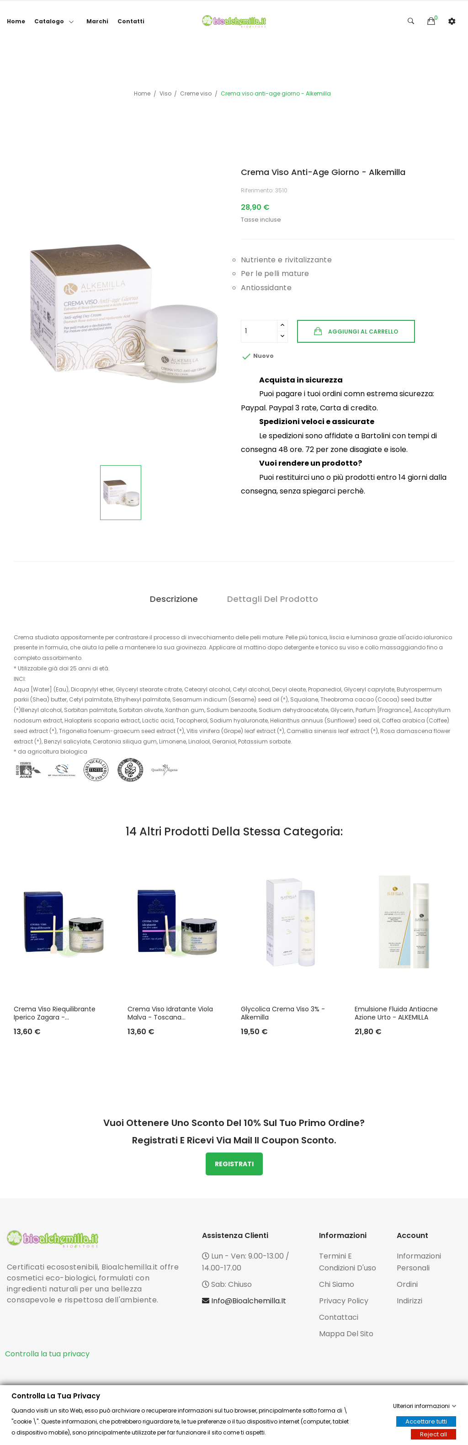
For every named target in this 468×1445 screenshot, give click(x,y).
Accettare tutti (426, 1421)
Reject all (433, 1434)
